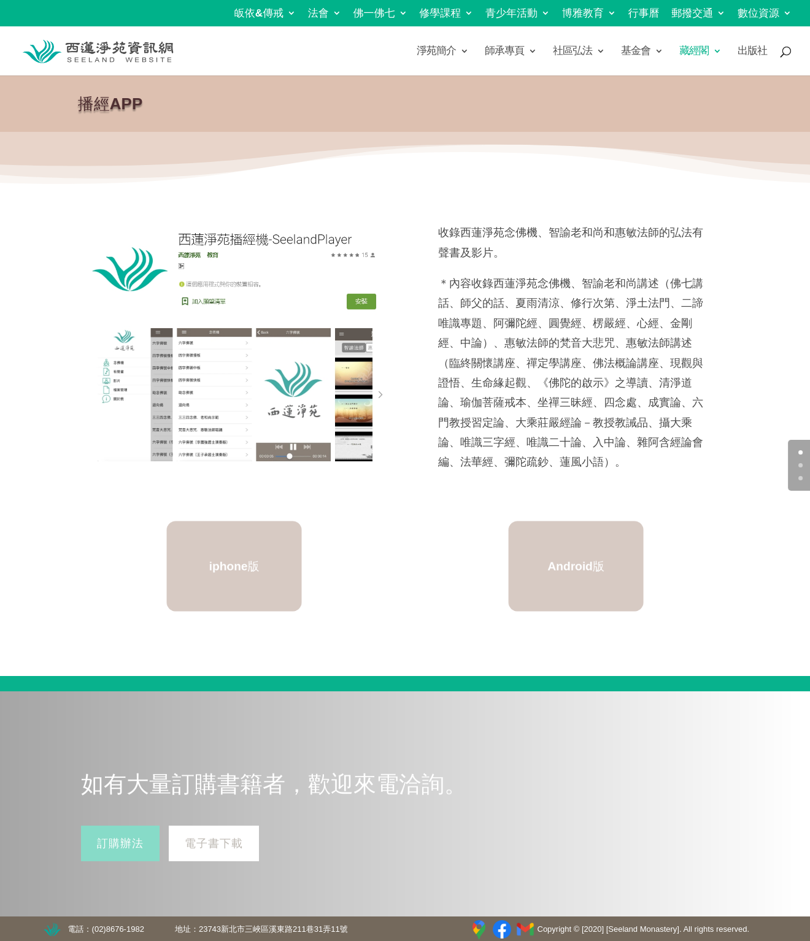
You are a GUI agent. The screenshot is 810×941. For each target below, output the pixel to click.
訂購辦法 (120, 852)
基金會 (635, 51)
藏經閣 (694, 51)
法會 (318, 13)
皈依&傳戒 (259, 13)
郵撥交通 (692, 13)
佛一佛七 (374, 13)
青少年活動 (511, 13)
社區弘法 (572, 51)
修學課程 (440, 13)
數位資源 (758, 13)
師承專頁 (504, 51)
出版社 (752, 51)
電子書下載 (214, 852)
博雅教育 (583, 13)
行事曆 (644, 13)
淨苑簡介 (436, 51)
